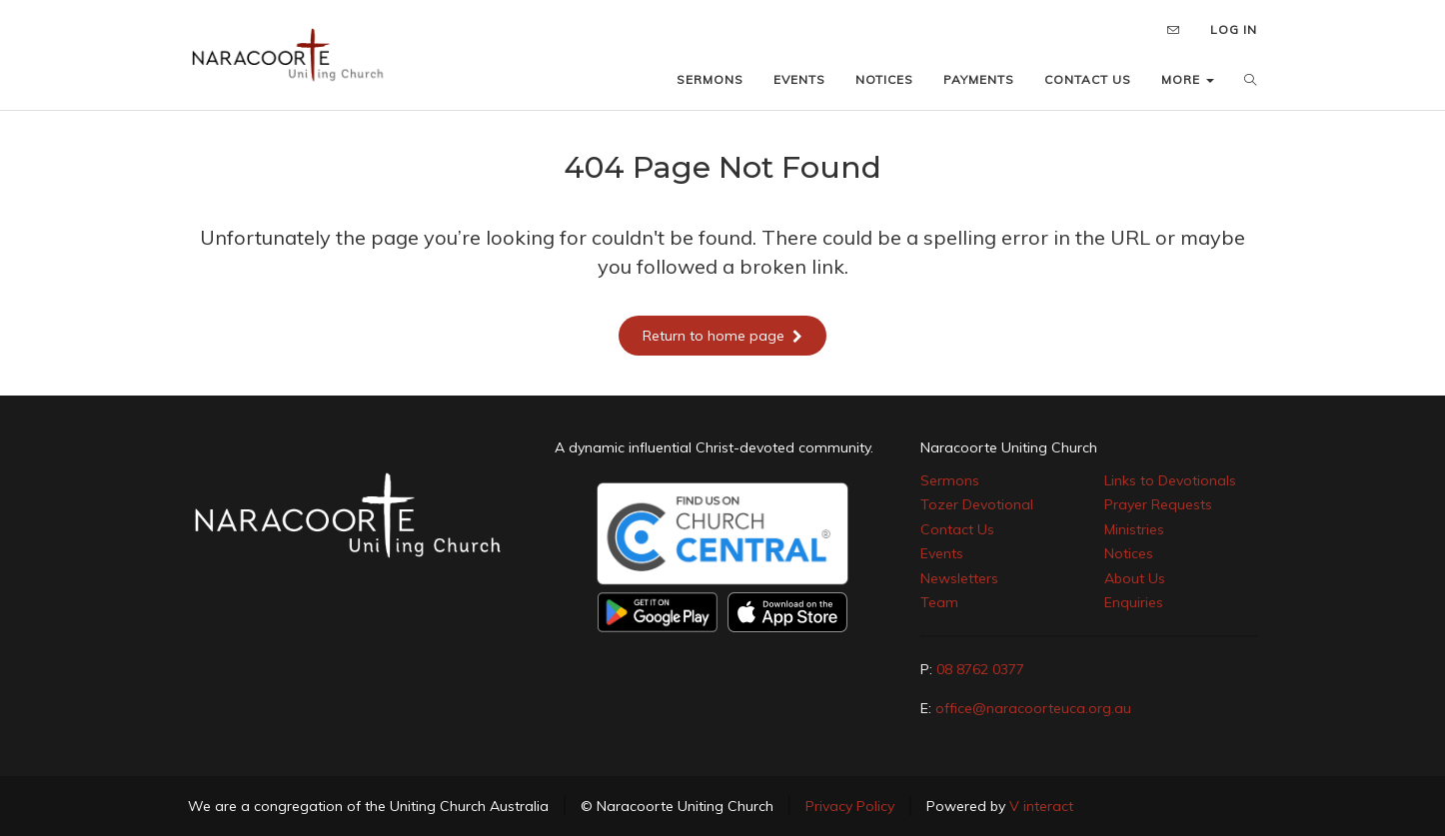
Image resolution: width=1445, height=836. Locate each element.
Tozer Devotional (976, 504)
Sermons (949, 480)
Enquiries (1133, 602)
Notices (1128, 553)
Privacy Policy (849, 806)
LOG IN (1233, 29)
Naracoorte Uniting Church (1008, 447)
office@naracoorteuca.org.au (1033, 708)
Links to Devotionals (1170, 480)
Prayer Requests (1158, 504)
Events (941, 553)
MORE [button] (1187, 79)
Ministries (1134, 529)
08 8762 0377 (980, 669)
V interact (1041, 806)
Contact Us (957, 529)
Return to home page (722, 336)
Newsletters (959, 578)
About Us (1134, 578)
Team (939, 602)
